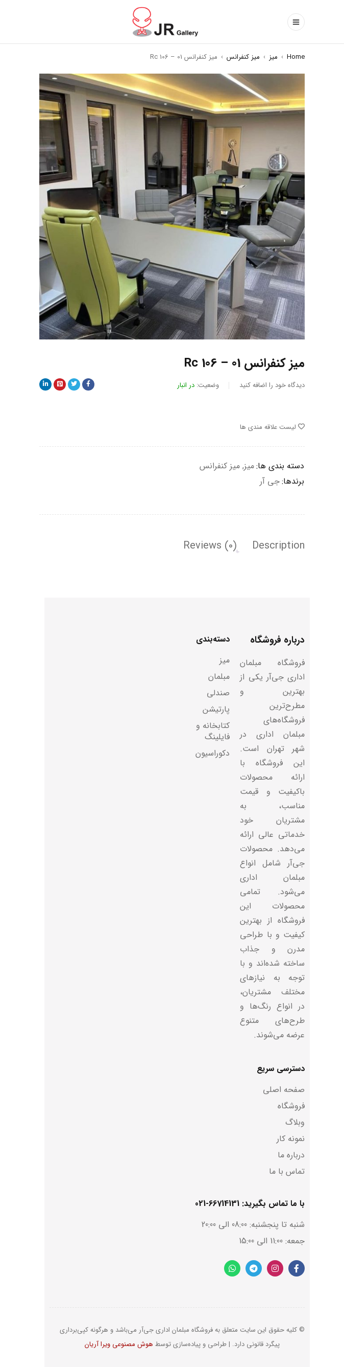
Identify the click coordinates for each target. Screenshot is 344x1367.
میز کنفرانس (243, 57)
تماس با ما (287, 1171)
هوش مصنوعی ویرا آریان (119, 1344)
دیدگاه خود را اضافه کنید (272, 385)
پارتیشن (216, 709)
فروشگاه (291, 1106)
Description (278, 546)
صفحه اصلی (284, 1089)
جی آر (270, 481)
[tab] (278, 546)
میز (273, 57)
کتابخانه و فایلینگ (213, 731)
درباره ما (291, 1155)
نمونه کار (291, 1138)
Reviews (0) (210, 546)
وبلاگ (295, 1122)
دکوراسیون (212, 753)
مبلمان (219, 676)
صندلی (218, 693)
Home (296, 57)
